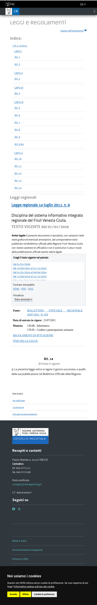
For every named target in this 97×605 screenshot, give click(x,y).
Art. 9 (17, 137)
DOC (31, 288)
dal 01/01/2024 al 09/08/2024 (30, 272)
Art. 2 (17, 64)
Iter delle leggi (19, 400)
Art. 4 (17, 93)
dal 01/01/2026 (21, 264)
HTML (16, 288)
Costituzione (18, 407)
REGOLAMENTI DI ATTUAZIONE (33, 335)
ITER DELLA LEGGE (25, 341)
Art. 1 (17, 57)
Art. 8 (17, 129)
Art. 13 (18, 180)
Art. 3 (17, 78)
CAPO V (18, 153)
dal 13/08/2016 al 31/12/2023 (30, 276)
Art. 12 (18, 173)
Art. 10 (18, 158)
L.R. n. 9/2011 (20, 45)
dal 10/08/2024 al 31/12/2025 (30, 268)
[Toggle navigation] (94, 11)
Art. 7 (17, 122)
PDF (23, 288)
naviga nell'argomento (73, 30)
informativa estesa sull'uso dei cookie (34, 586)
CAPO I (18, 51)
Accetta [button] (13, 594)
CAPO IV (18, 102)
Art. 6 (17, 115)
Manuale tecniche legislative (25, 414)
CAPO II (18, 73)
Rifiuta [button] (26, 594)
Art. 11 (18, 166)
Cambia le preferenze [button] (44, 594)
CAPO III (18, 87)
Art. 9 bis (19, 144)
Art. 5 (17, 107)
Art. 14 (18, 187)
